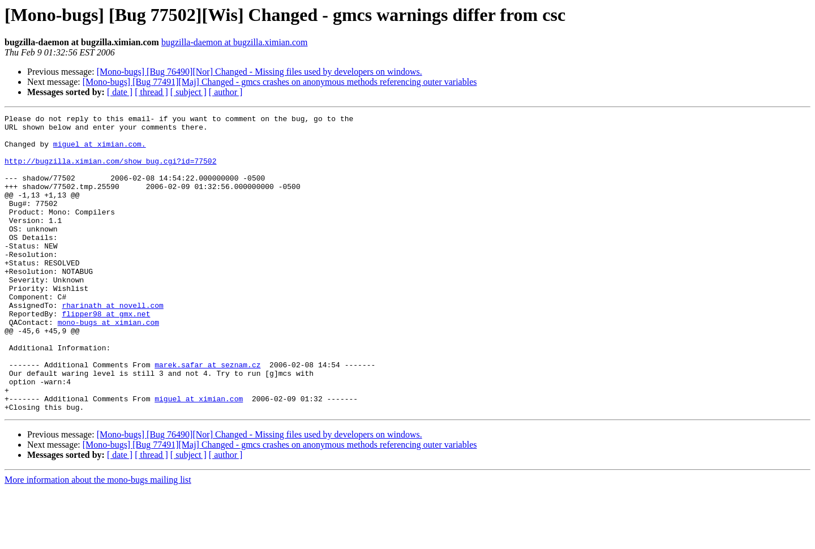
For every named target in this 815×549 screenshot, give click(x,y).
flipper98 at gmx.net (106, 354)
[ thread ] (151, 92)
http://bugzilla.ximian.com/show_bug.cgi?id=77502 (110, 171)
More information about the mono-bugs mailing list (98, 539)
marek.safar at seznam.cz (207, 415)
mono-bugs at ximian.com (108, 364)
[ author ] (226, 92)
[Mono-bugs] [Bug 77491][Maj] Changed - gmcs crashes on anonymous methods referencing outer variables (280, 82)
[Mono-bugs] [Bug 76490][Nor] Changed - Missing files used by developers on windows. (259, 71)
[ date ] (119, 92)
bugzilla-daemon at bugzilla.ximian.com (234, 42)
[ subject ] (188, 92)
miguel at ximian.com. (99, 150)
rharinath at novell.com (112, 344)
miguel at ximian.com (199, 456)
